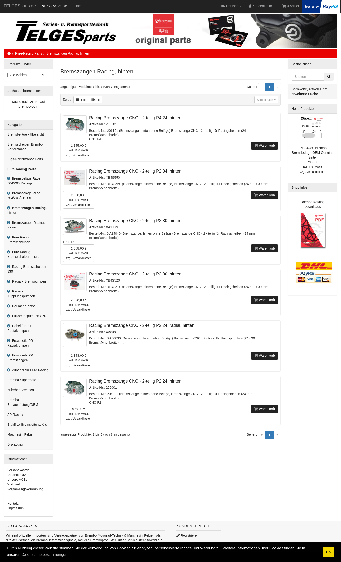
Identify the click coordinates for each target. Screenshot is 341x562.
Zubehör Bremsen (20, 390)
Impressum (15, 508)
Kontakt (12, 503)
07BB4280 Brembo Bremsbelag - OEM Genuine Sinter (312, 152)
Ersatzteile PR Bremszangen (20, 357)
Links (79, 6)
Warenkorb (264, 145)
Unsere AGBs (17, 479)
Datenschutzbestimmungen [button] (44, 555)
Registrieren (187, 535)
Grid (95, 99)
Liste (81, 99)
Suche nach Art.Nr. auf (28, 102)
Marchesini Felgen (20, 434)
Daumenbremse (23, 306)
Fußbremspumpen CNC (28, 316)
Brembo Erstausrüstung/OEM (22, 402)
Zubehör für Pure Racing (29, 370)
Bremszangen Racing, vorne (26, 225)
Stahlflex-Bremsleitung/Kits (27, 424)
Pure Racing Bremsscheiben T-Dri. (23, 254)
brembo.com (28, 106)
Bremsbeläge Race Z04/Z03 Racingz (23, 181)
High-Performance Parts (25, 159)
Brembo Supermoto (21, 380)
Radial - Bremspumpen (28, 281)
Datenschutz (16, 475)
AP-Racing (15, 414)
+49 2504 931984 (54, 6)
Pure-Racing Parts (28, 53)
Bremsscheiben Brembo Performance (25, 146)
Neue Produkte (303, 108)
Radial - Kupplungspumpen (21, 293)
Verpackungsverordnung (25, 489)
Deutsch (231, 6)
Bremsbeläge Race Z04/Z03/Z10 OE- (23, 195)
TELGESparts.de (20, 6)
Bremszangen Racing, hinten (67, 53)
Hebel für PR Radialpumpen (19, 328)
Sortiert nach (266, 99)
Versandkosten (82, 155)
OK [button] (328, 552)
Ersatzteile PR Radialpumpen (20, 343)
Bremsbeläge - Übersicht (25, 134)
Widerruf (13, 484)
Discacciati (15, 444)
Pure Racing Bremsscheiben (18, 239)
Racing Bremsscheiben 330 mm (26, 269)
